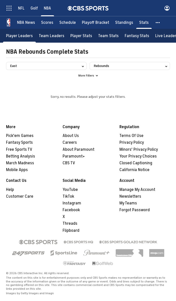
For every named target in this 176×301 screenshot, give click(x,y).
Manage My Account (137, 189)
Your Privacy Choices (138, 156)
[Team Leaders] (51, 36)
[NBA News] (26, 22)
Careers (70, 142)
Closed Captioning (135, 163)
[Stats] (144, 22)
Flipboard (71, 230)
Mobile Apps (17, 169)
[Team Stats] (108, 36)
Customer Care (19, 196)
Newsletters (130, 196)
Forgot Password (134, 209)
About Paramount (78, 149)
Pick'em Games (20, 135)
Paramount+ (74, 156)
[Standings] (124, 22)
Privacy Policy (131, 142)
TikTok (68, 196)
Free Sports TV (19, 149)
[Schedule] (67, 22)
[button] (158, 22)
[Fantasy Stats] (137, 36)
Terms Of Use (131, 135)
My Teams (128, 203)
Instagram (72, 203)
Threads (70, 223)
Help (10, 189)
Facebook (71, 209)
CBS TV (69, 163)
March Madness (20, 163)
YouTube (70, 189)
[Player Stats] (81, 36)
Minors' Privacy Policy (138, 149)
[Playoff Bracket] (95, 22)
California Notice (134, 169)
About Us (71, 135)
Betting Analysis (20, 156)
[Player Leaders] (19, 36)
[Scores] (47, 22)
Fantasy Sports (19, 142)
